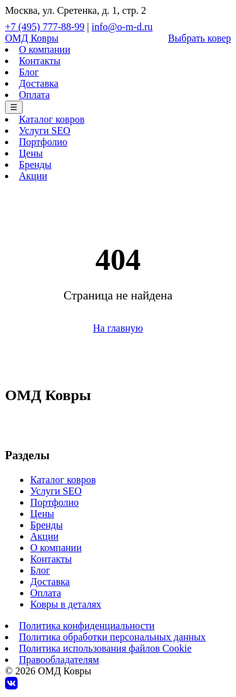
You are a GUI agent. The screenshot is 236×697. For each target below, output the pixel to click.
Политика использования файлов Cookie (105, 648)
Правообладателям (59, 659)
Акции (33, 175)
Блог (29, 72)
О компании (44, 49)
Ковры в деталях (65, 604)
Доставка (39, 83)
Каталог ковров (51, 119)
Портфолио (43, 142)
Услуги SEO (44, 130)
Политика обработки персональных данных (112, 637)
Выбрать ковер (199, 38)
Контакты (39, 60)
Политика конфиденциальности (87, 625)
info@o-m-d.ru (122, 26)
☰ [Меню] (14, 107)
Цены (31, 153)
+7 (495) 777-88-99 (44, 26)
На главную (118, 328)
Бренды (35, 164)
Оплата (34, 94)
